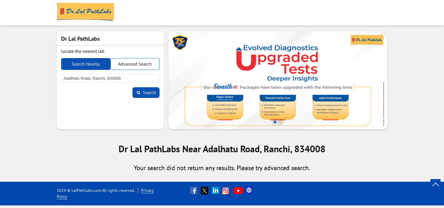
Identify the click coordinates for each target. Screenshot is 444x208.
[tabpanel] (277, 80)
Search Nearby (86, 64)
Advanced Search (135, 64)
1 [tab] (274, 121)
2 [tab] (280, 121)
